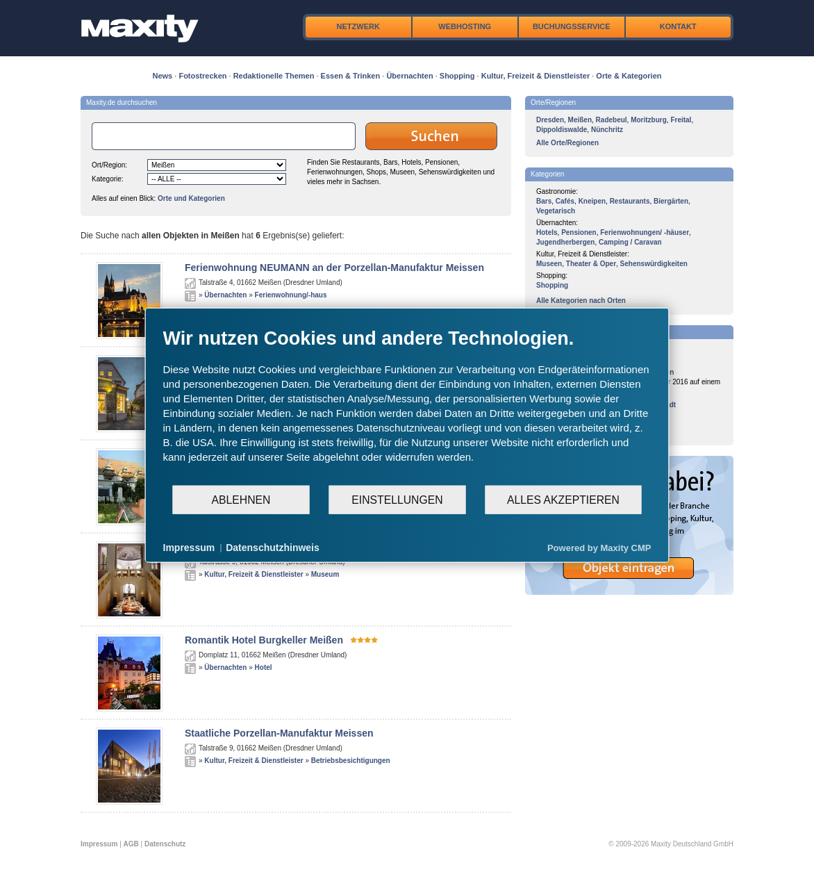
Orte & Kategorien (628, 76)
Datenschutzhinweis (272, 547)
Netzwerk (358, 26)
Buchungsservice (571, 26)
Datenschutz (164, 844)
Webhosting (464, 26)
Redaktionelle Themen (274, 76)
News (163, 76)
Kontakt (678, 26)
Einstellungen (396, 499)
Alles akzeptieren (563, 499)
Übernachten (409, 76)
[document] (407, 405)
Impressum (99, 844)
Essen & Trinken (351, 76)
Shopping (457, 76)
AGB (131, 844)
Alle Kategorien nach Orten (581, 300)
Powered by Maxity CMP (599, 547)
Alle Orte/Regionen (567, 143)
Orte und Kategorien (191, 198)
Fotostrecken (202, 76)
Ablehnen (241, 499)
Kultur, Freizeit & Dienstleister (535, 76)
